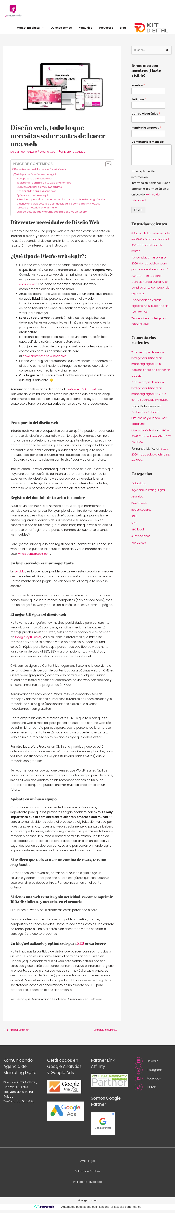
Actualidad (139, 491)
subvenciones (141, 543)
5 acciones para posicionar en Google (149, 378)
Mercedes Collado (144, 438)
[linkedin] (153, 1064)
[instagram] (153, 1073)
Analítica (137, 504)
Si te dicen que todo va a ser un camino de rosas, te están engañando (62, 202)
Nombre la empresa (146, 131)
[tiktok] (153, 1091)
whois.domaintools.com (35, 557)
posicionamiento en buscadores (46, 359)
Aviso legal (87, 1164)
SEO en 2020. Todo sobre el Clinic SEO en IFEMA (150, 444)
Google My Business (29, 640)
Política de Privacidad (87, 1185)
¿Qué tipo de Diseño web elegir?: (36, 177)
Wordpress (139, 550)
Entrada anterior (17, 1033)
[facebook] (153, 1082)
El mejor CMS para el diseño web (37, 194)
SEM (134, 524)
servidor (20, 574)
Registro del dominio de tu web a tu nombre (45, 186)
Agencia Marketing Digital (149, 498)
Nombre (138, 89)
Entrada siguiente (106, 1033)
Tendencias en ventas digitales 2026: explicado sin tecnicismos (151, 314)
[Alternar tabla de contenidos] (107, 167)
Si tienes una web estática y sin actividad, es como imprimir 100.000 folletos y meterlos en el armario (60, 209)
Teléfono (138, 103)
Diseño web (50, 155)
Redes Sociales (142, 517)
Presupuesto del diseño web (35, 182)
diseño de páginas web (82, 392)
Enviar (138, 213)
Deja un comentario (24, 155)
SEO (80, 945)
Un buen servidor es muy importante (40, 190)
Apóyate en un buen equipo (34, 198)
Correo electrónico (145, 117)
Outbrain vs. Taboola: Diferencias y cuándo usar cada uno (150, 426)
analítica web (29, 287)
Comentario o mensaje (147, 145)
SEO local (138, 537)
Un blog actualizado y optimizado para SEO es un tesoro (53, 215)
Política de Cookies (87, 1174)
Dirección (10, 1085)
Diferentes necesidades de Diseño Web (41, 173)
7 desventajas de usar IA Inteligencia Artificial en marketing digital (149, 366)
